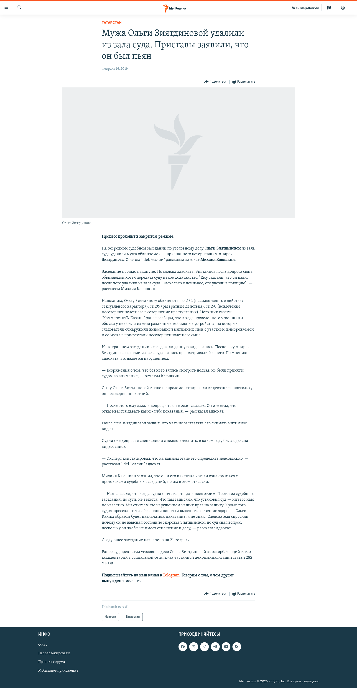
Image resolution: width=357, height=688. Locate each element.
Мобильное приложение (58, 671)
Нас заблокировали (54, 653)
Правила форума (51, 662)
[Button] (215, 82)
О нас (42, 645)
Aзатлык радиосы (305, 8)
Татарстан (112, 23)
